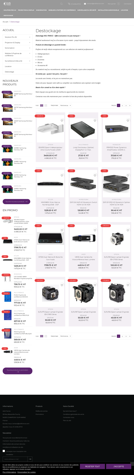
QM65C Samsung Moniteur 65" (20, 189)
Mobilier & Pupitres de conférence (13, 54)
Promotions (40, 414)
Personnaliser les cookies (26, 472)
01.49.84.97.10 (74, 3)
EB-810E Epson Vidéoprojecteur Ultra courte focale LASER (21, 221)
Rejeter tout (92, 466)
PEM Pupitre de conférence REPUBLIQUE (23, 332)
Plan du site (67, 420)
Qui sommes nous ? (70, 411)
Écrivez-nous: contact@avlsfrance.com (16, 423)
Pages (113, 105)
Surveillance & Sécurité (13, 61)
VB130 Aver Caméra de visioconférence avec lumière (22, 352)
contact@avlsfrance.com (94, 4)
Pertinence (66, 105)
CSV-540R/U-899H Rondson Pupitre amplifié (23, 277)
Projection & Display (12, 43)
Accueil (8, 30)
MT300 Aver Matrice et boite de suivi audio (21, 240)
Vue (37, 105)
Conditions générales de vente (73, 414)
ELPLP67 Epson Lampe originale (83, 312)
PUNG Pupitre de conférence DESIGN (21, 296)
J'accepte (119, 466)
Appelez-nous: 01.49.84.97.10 (13, 427)
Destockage (9, 72)
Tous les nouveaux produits (15, 201)
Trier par (54, 105)
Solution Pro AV (11, 37)
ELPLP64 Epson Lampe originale (116, 312)
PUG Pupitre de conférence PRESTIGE (21, 314)
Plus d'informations (9, 472)
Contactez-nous (68, 417)
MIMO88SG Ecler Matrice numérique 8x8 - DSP (22, 259)
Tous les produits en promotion (17, 370)
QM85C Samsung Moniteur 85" (20, 162)
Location (8, 66)
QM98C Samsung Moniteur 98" (20, 149)
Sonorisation (9, 48)
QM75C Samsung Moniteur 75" (20, 176)
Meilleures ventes (42, 411)
